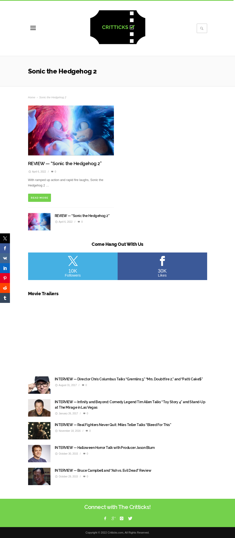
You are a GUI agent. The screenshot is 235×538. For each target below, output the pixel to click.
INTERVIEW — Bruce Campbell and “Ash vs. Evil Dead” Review (103, 470)
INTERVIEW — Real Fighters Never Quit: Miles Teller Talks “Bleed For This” (113, 425)
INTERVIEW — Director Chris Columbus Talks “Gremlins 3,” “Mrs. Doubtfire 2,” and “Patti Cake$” (129, 379)
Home (31, 97)
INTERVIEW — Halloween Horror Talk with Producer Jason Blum (105, 448)
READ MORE (39, 197)
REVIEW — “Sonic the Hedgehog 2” (65, 163)
